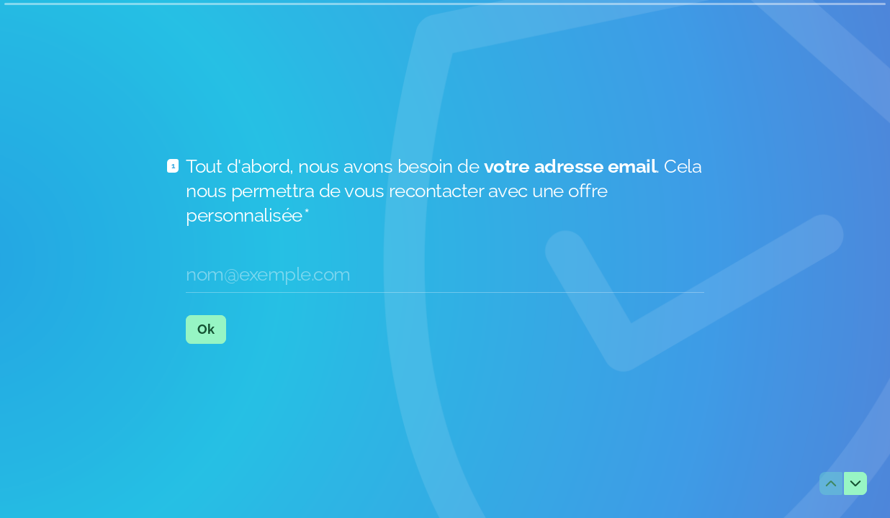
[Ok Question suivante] (206, 328)
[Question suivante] (855, 483)
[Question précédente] (830, 483)
